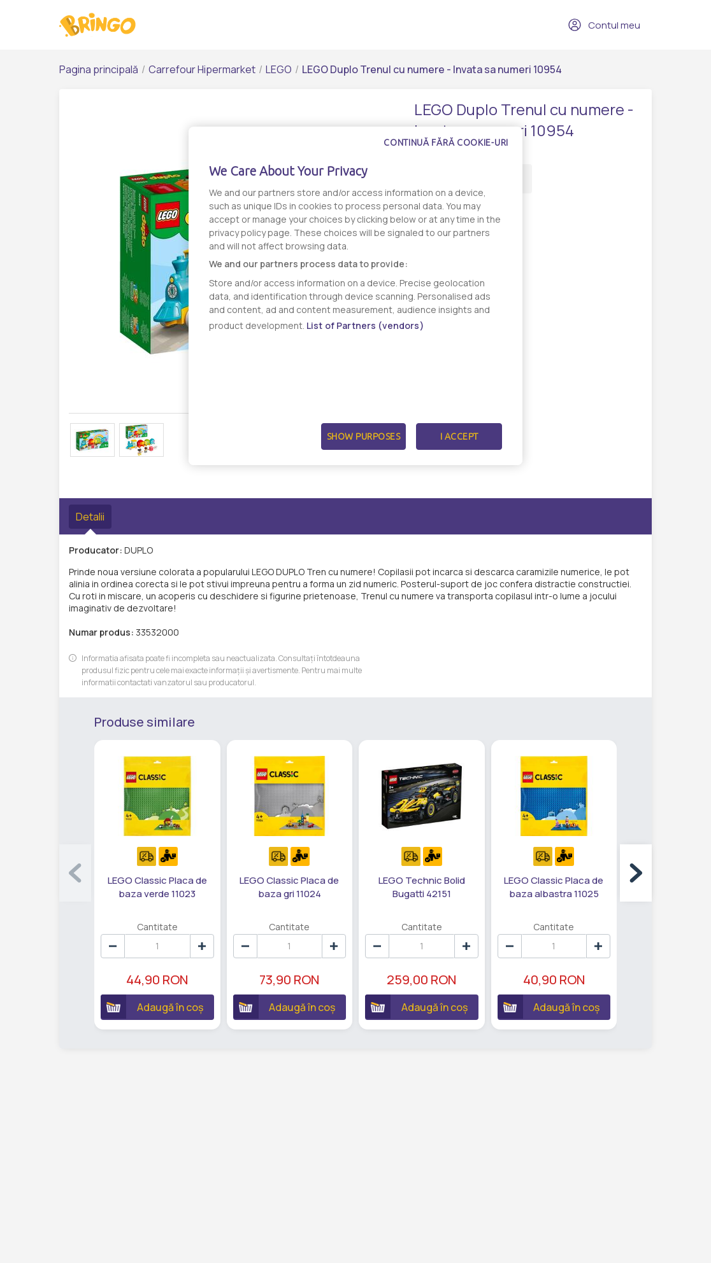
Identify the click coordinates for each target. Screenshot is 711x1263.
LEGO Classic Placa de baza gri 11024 (289, 887)
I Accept (459, 436)
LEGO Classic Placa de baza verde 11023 (157, 887)
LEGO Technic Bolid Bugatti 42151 (421, 887)
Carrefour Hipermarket (201, 69)
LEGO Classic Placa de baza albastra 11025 (553, 887)
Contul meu (604, 25)
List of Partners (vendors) (365, 325)
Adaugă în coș (152, 1006)
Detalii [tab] (90, 517)
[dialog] (355, 296)
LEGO (279, 69)
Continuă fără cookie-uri (446, 142)
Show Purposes (364, 436)
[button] (636, 873)
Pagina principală (98, 69)
